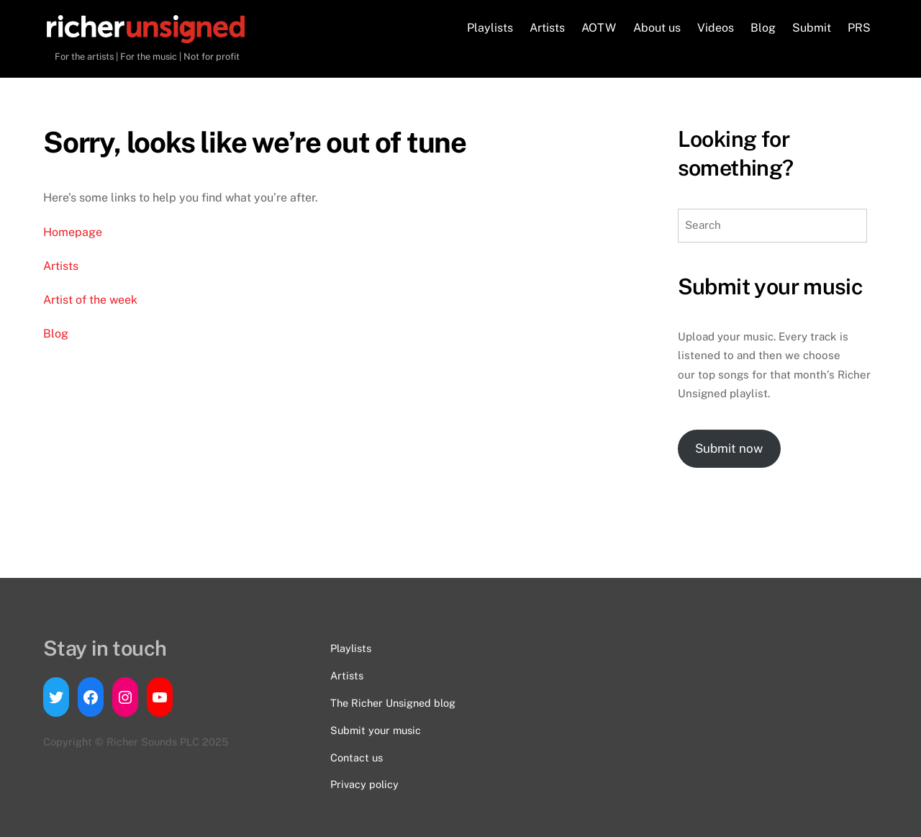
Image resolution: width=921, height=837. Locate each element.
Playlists (490, 28)
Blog (763, 28)
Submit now (729, 448)
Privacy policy (364, 784)
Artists (547, 28)
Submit (811, 28)
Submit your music (375, 730)
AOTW (598, 28)
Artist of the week (90, 300)
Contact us (356, 757)
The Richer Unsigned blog (392, 703)
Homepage (72, 232)
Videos (715, 28)
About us (657, 28)
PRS (859, 28)
